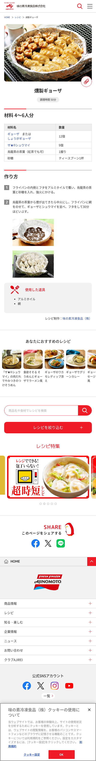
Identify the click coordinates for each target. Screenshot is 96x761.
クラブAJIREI (13, 659)
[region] (48, 732)
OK (61, 754)
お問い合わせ (13, 650)
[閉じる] (89, 709)
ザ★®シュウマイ (19, 145)
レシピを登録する (86, 81)
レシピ (9, 613)
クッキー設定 (32, 754)
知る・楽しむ (13, 622)
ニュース (10, 641)
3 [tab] (48, 504)
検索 (85, 410)
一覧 (47, 695)
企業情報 (10, 631)
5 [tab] (56, 504)
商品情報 (10, 603)
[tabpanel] (11, 368)
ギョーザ (13, 134)
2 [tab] (44, 504)
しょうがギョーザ (19, 138)
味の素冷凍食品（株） (77, 318)
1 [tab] (41, 504)
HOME (15, 561)
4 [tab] (52, 504)
